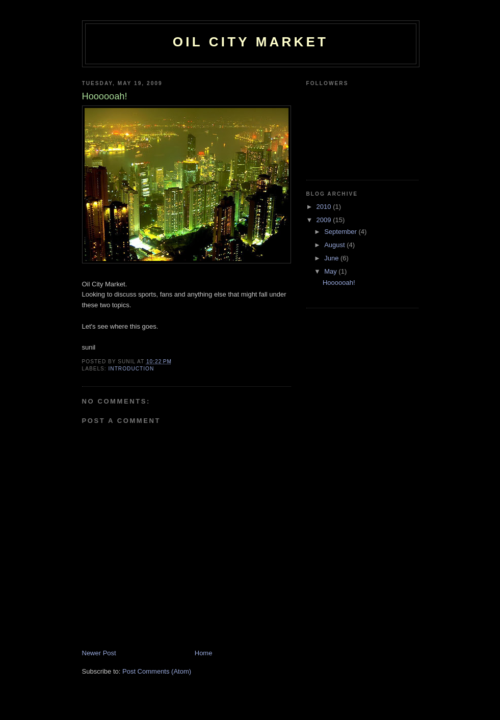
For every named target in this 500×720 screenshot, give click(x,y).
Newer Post (99, 653)
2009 (325, 220)
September (341, 231)
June (332, 258)
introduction (131, 368)
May (331, 271)
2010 (325, 206)
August (335, 245)
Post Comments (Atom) (156, 671)
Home (204, 653)
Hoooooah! (339, 282)
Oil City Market (250, 41)
